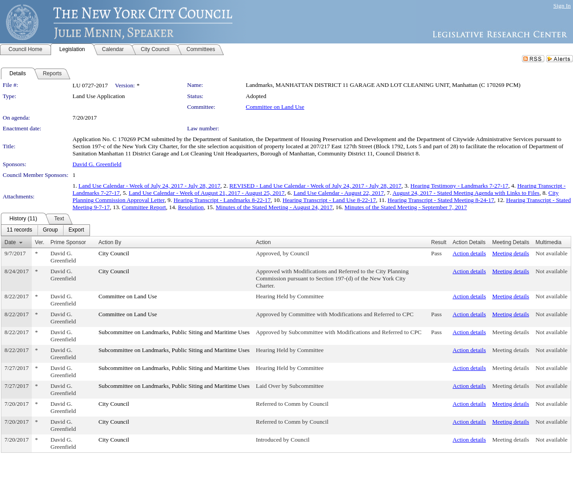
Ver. (39, 242)
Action (263, 242)
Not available (551, 253)
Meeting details (510, 253)
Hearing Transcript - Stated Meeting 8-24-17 (441, 200)
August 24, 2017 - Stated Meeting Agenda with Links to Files (466, 192)
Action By (109, 242)
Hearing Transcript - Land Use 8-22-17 (329, 200)
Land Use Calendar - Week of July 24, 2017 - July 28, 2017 (149, 185)
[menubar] (45, 230)
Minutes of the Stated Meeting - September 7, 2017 (406, 207)
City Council (113, 253)
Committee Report (144, 207)
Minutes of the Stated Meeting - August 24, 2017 (274, 207)
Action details (469, 253)
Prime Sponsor (68, 242)
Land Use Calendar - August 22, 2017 (339, 192)
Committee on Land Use (275, 106)
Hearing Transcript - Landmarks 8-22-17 (222, 200)
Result (438, 242)
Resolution (191, 207)
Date (10, 242)
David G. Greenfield (97, 164)
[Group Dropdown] (50, 230)
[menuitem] (19, 230)
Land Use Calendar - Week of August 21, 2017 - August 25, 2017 (207, 192)
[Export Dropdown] (76, 230)
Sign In (562, 5)
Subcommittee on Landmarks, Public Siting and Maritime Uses (174, 332)
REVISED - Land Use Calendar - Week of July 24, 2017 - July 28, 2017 (315, 185)
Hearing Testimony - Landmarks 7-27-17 (460, 185)
